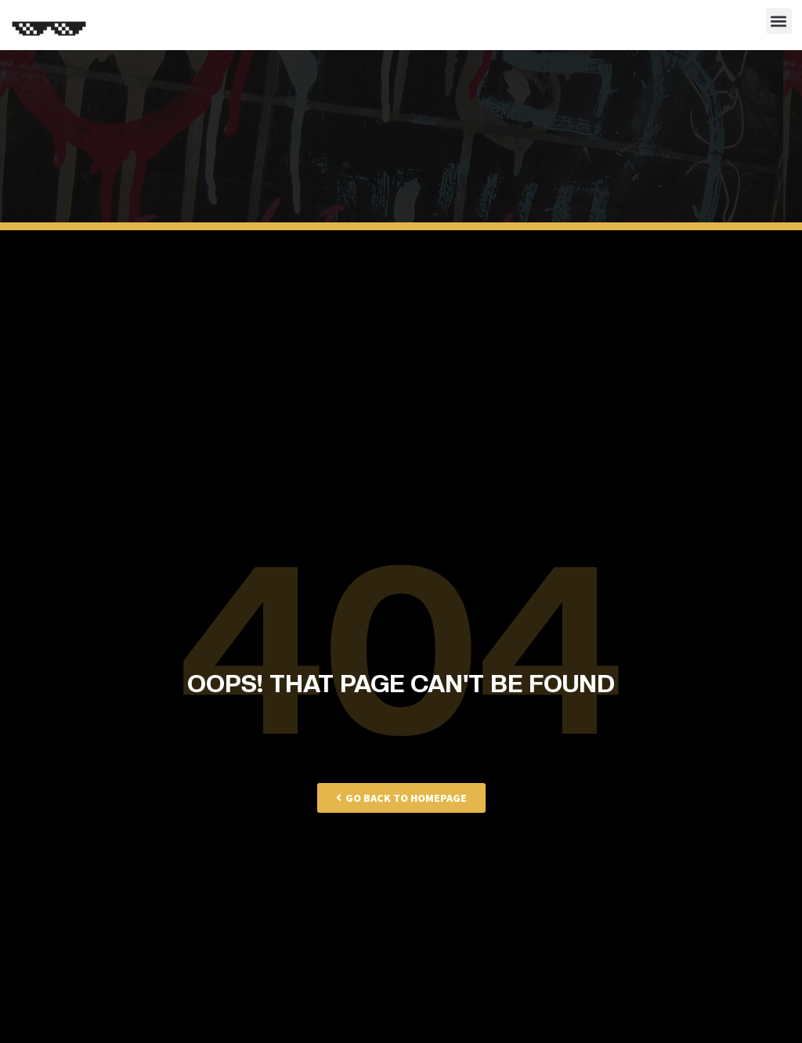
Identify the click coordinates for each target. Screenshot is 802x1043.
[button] (779, 21)
